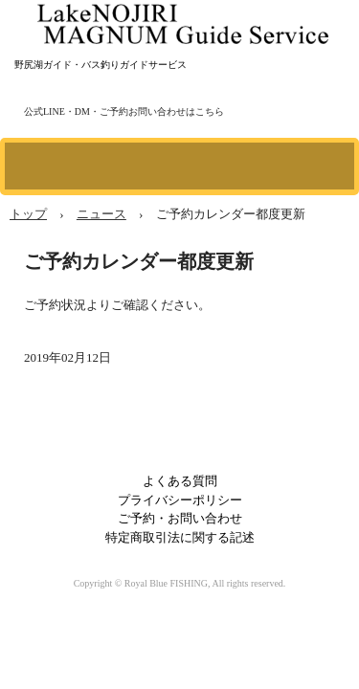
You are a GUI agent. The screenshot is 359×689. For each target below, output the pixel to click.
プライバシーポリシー (180, 500)
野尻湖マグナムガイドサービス (184, 18)
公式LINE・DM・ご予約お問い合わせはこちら (124, 111)
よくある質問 (180, 481)
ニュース (101, 214)
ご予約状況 (55, 305)
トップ (28, 214)
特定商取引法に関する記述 (180, 537)
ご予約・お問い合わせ (180, 518)
